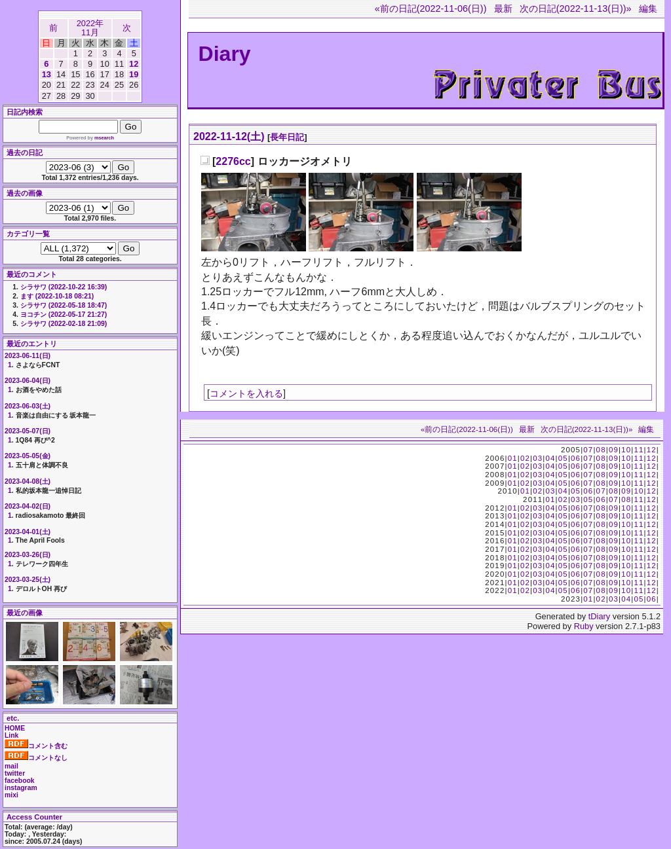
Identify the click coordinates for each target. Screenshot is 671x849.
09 (614, 450)
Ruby (584, 626)
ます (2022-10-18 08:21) (57, 296)
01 (513, 458)
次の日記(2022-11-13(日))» (576, 8)
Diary (225, 53)
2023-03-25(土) (27, 579)
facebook (20, 780)
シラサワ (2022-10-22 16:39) (63, 287)
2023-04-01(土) (27, 531)
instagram (21, 787)
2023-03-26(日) (27, 554)
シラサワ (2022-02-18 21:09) (63, 323)
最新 (503, 8)
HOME (15, 728)
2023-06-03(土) (27, 406)
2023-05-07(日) (27, 431)
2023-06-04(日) (27, 380)
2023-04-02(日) (27, 506)
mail (11, 766)
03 (538, 458)
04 (550, 458)
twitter (15, 773)
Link (11, 735)
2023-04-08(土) (27, 481)
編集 (648, 8)
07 (588, 450)
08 (601, 450)
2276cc (233, 161)
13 (46, 74)
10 (626, 450)
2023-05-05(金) (27, 456)
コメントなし (36, 757)
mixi (11, 795)
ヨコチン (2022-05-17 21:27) (63, 314)
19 (133, 74)
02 (525, 458)
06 (576, 458)
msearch (104, 138)
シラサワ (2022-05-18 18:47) (63, 305)
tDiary (599, 616)
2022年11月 (90, 27)
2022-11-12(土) (229, 136)
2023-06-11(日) (27, 355)
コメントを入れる (246, 393)
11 (638, 450)
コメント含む (36, 746)
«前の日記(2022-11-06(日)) (431, 8)
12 (133, 64)
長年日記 (287, 137)
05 (563, 458)
